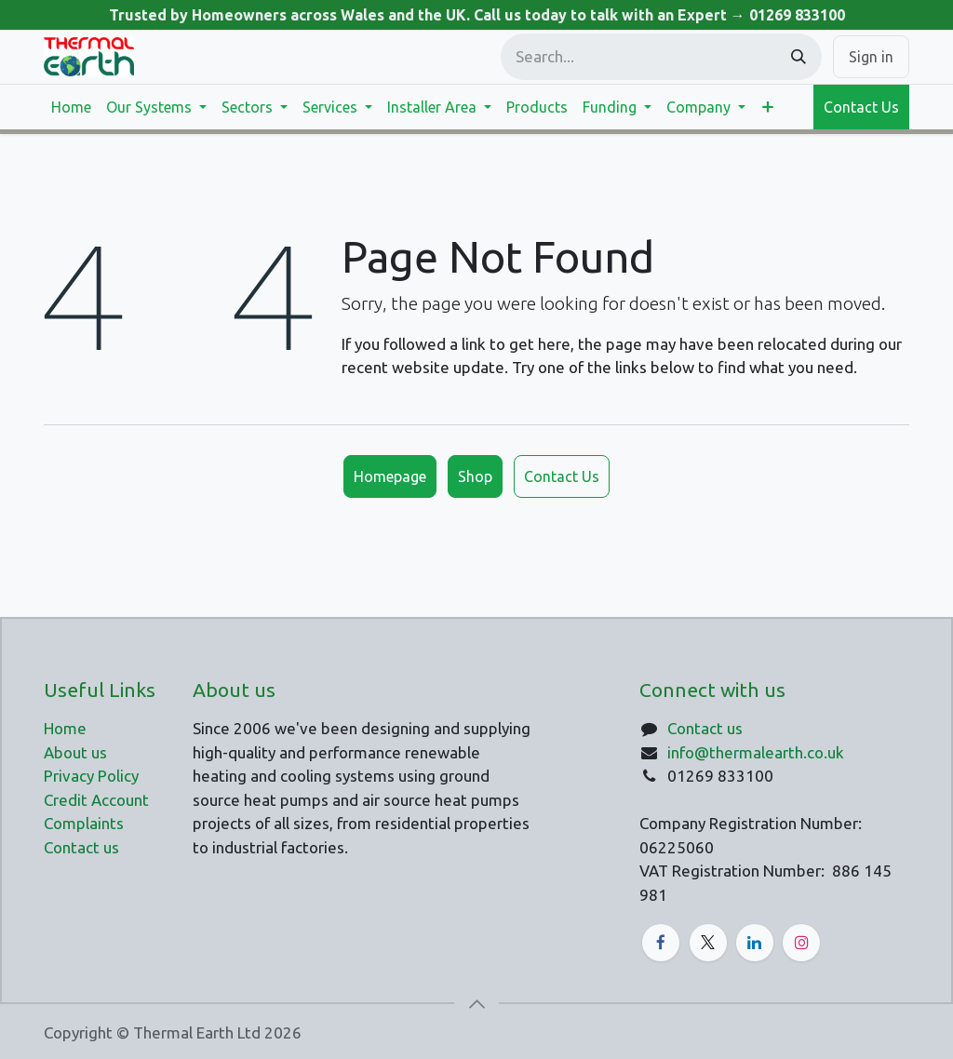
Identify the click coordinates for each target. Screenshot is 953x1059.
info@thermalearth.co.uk (755, 752)
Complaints (84, 823)
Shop (475, 476)
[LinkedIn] (754, 942)
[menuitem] (71, 107)
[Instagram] (801, 942)
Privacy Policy (91, 775)
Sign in (871, 56)
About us (75, 752)
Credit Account (96, 800)
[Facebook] (660, 942)
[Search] (798, 57)
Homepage (390, 476)
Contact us (705, 728)
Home (65, 728)
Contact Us (861, 107)
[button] (476, 1004)
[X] (708, 942)
